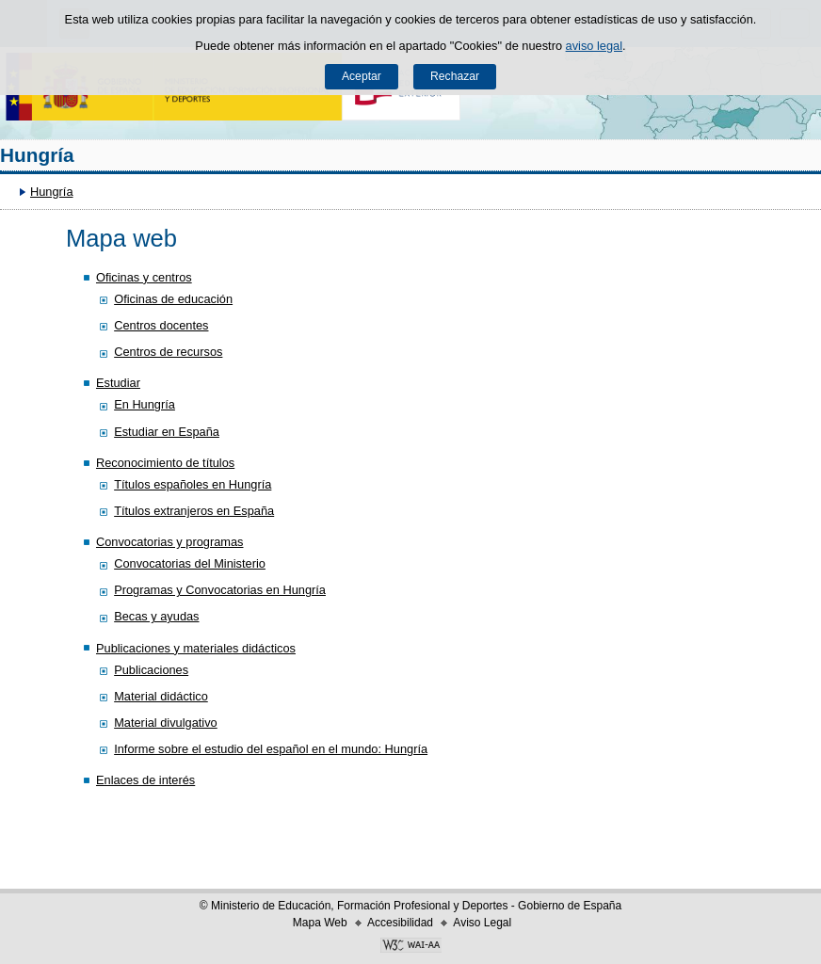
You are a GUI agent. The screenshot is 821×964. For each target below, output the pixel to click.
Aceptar (361, 76)
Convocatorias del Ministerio (190, 563)
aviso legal (594, 46)
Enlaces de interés (145, 780)
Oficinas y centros (144, 277)
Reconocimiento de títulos (165, 463)
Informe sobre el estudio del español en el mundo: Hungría (270, 749)
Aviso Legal (482, 922)
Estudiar (118, 383)
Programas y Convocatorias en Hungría (220, 590)
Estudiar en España (166, 432)
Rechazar (454, 76)
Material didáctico (161, 696)
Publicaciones (151, 670)
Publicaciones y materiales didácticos (196, 648)
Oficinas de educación (173, 299)
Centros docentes (161, 325)
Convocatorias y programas (169, 542)
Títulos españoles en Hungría (192, 484)
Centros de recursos (168, 352)
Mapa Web (320, 922)
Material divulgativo (165, 722)
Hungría (37, 155)
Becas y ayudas (156, 616)
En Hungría (144, 404)
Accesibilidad (400, 922)
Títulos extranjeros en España (194, 511)
